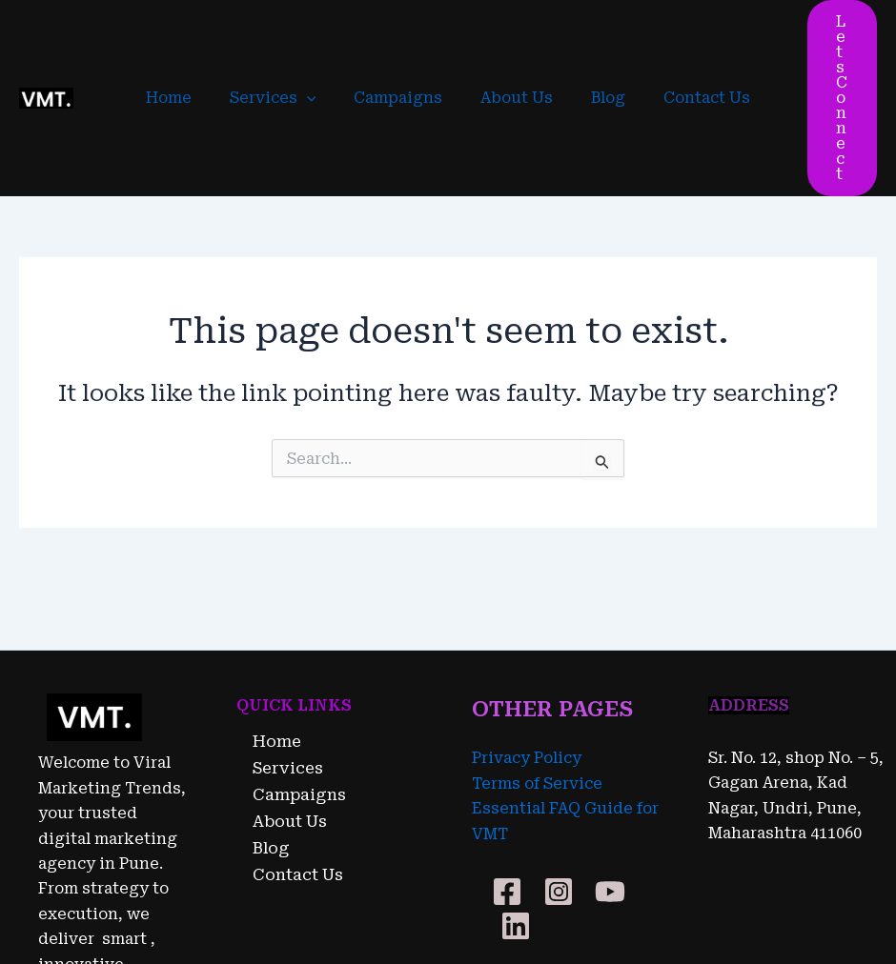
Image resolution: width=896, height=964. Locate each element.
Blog (597, 44)
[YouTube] (610, 785)
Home (188, 44)
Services (284, 45)
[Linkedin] (516, 819)
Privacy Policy (526, 652)
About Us (513, 44)
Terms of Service (537, 677)
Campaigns (401, 44)
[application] (318, 45)
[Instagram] (558, 785)
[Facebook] (507, 785)
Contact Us (687, 44)
